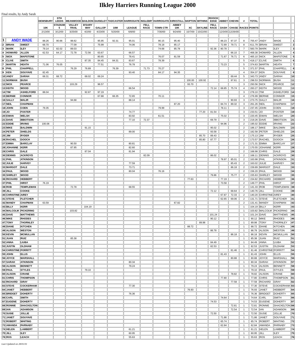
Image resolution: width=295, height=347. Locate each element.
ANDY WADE (21, 40)
